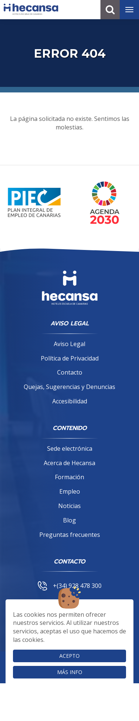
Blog (69, 520)
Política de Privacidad (70, 358)
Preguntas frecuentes (69, 535)
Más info (69, 672)
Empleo (69, 491)
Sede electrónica (69, 448)
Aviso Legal (69, 344)
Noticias (69, 506)
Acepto (69, 655)
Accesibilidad (69, 401)
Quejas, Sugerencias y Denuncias (69, 387)
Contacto (69, 372)
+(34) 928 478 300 (70, 585)
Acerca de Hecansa (69, 463)
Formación (69, 477)
